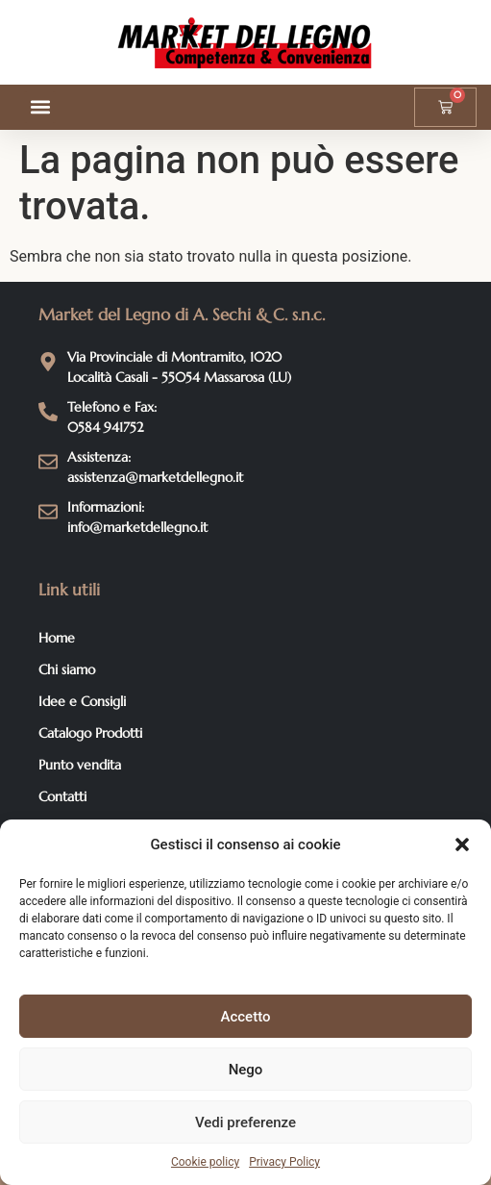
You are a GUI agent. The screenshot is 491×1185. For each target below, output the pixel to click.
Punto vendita (79, 764)
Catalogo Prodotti (90, 733)
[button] (462, 844)
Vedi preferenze (245, 1122)
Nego (246, 1069)
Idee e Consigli (82, 701)
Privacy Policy (284, 1162)
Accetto (246, 1016)
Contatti (62, 796)
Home (56, 637)
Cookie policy (205, 1162)
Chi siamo (66, 669)
